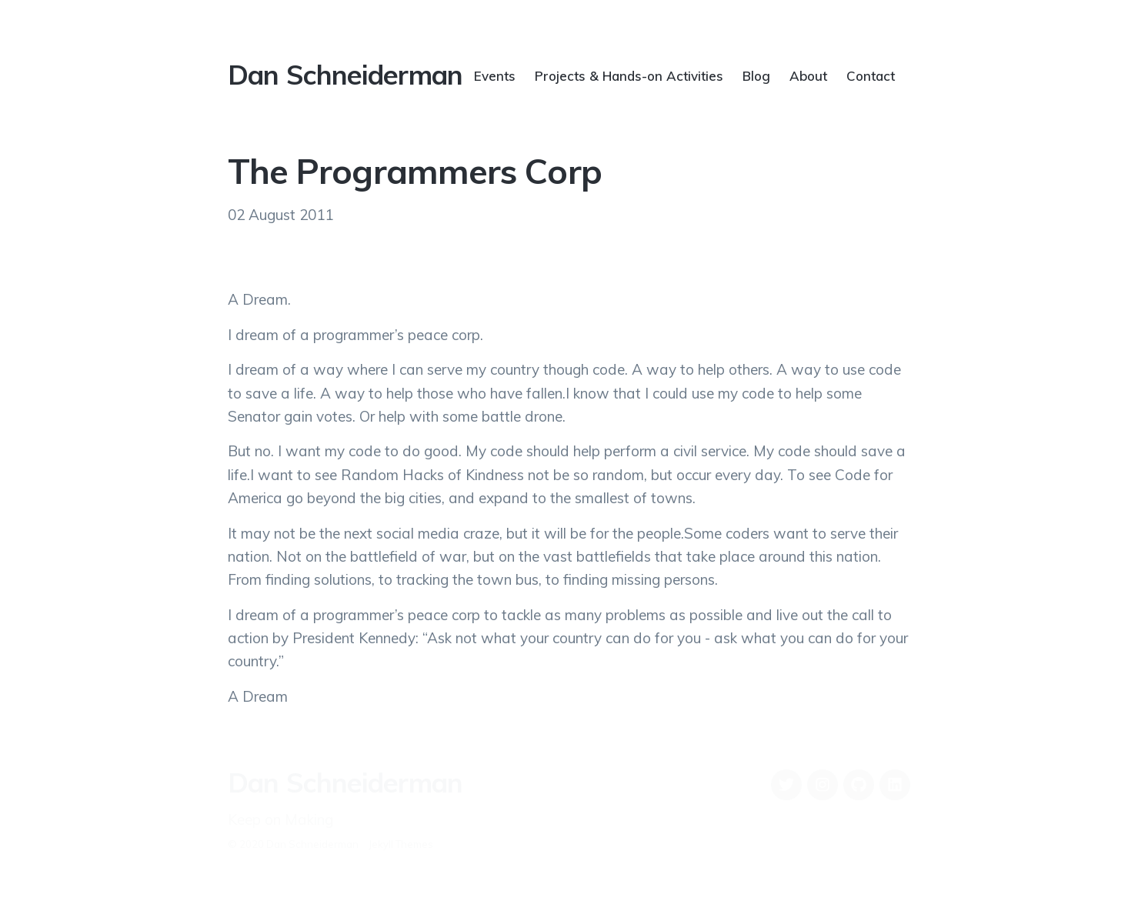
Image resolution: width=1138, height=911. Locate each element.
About (808, 75)
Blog (756, 75)
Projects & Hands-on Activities (629, 75)
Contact (870, 75)
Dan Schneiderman (345, 75)
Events (495, 75)
